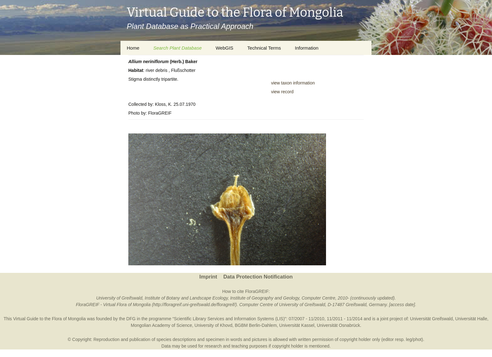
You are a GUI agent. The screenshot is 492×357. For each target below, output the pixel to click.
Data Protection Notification (258, 277)
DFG (131, 318)
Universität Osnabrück (338, 325)
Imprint (208, 277)
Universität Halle (471, 318)
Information (306, 48)
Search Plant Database (177, 48)
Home (133, 48)
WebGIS (224, 48)
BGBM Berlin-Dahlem (256, 325)
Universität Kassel (296, 325)
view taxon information (293, 82)
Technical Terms (264, 48)
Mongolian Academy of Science (161, 325)
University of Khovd (214, 325)
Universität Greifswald (431, 318)
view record (282, 91)
